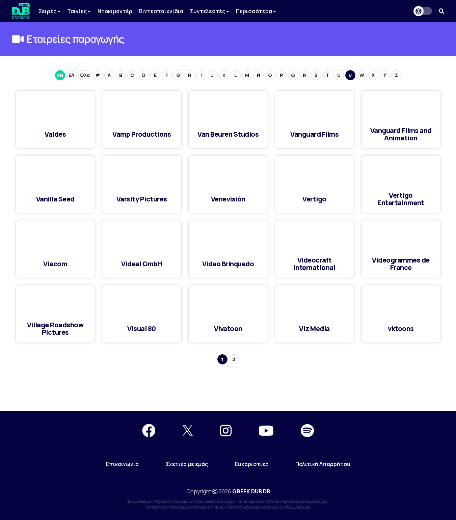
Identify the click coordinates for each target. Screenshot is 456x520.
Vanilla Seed (55, 198)
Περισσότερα (256, 11)
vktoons (401, 328)
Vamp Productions (141, 134)
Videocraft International (315, 263)
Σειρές (49, 11)
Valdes (55, 134)
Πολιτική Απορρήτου (322, 464)
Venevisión (228, 198)
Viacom (55, 263)
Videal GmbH (141, 263)
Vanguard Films (314, 134)
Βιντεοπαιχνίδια (161, 11)
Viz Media (314, 328)
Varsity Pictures (141, 198)
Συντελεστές (209, 11)
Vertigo (314, 198)
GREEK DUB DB (251, 491)
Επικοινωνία (122, 464)
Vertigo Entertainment (400, 199)
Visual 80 (141, 328)
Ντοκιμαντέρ (115, 11)
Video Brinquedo (228, 263)
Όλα (85, 75)
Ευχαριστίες (251, 464)
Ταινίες (79, 11)
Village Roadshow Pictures (55, 328)
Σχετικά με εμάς (187, 464)
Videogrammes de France (401, 263)
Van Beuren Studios (228, 134)
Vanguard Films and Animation (401, 134)
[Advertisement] (228, 387)
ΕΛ (71, 75)
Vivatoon (228, 328)
